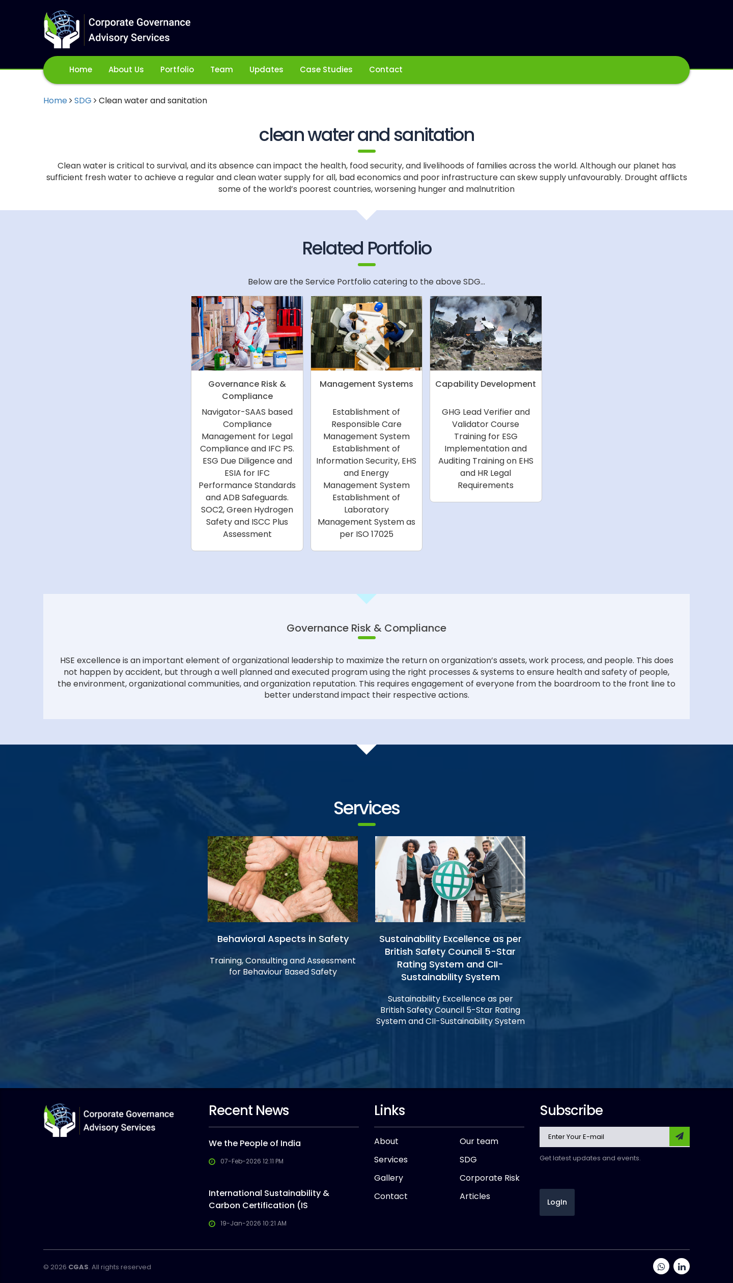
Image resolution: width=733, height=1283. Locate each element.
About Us (126, 69)
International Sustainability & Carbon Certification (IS (269, 1199)
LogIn (557, 1202)
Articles (475, 1196)
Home (80, 69)
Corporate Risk (490, 1178)
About (386, 1141)
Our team (479, 1141)
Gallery (388, 1178)
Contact (386, 69)
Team (221, 69)
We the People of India (255, 1143)
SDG (83, 100)
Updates (266, 69)
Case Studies (326, 69)
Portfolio (177, 69)
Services (391, 1160)
